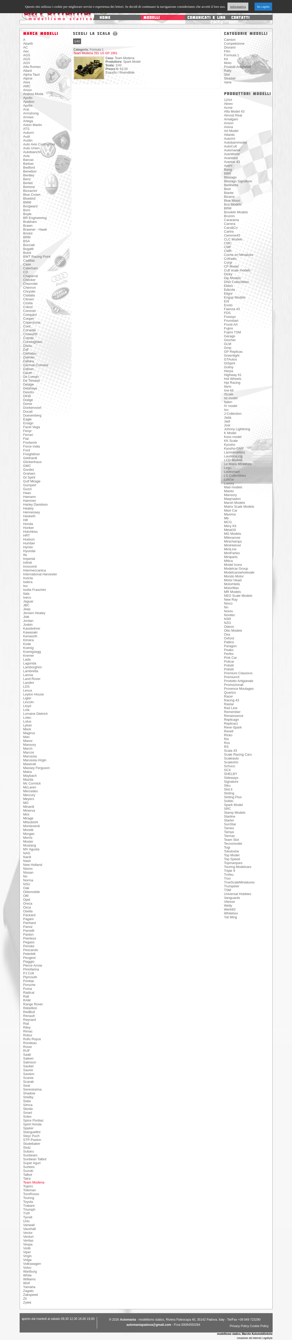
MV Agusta (31, 849)
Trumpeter (231, 886)
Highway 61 (233, 375)
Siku (227, 785)
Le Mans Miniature (238, 464)
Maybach (30, 776)
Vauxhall (29, 1229)
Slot (227, 74)
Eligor (228, 293)
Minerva (29, 810)
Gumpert (29, 485)
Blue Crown (32, 195)
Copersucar (32, 322)
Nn (25, 876)
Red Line (231, 708)
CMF (227, 247)
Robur (27, 1035)
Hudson (29, 539)
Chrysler (29, 291)
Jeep (26, 609)
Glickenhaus (32, 462)
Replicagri (231, 720)
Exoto (228, 305)
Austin (28, 140)
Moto (228, 63)
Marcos (28, 752)
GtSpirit (229, 363)
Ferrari (28, 435)
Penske (28, 946)
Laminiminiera (234, 452)
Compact (30, 315)
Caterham (30, 268)
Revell (228, 731)
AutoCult (230, 146)
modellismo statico (61, 19)
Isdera (28, 582)
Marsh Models (234, 503)
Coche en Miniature (238, 255)
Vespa (28, 1244)
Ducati (28, 411)
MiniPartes (232, 553)
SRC (227, 809)
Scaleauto (231, 758)
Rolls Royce (32, 1039)
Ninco (228, 603)
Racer (228, 696)
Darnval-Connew (35, 365)
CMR (228, 251)
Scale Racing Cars (238, 754)
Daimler (29, 357)
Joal (227, 425)
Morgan (29, 834)
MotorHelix (232, 584)
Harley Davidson (35, 504)
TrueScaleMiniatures (239, 882)
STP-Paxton (32, 1140)
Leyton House (33, 694)
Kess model (233, 437)
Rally (228, 71)
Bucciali (29, 245)
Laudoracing (233, 456)
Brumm (229, 216)
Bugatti (28, 249)
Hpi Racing (232, 383)
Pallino (229, 642)
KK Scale (231, 441)
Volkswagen (32, 1264)
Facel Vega (31, 427)
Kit (226, 59)
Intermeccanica (34, 570)
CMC (228, 243)
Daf (25, 349)
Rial (26, 1023)
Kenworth (30, 636)
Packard (29, 915)
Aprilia (28, 105)
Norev (228, 611)
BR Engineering (35, 218)
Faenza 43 (232, 309)
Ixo (226, 410)
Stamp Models (235, 812)
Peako (229, 650)
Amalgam (231, 119)
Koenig (28, 648)
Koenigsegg (32, 652)
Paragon (230, 646)
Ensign (28, 423)
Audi (26, 136)
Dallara (28, 361)
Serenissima (32, 1089)
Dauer (27, 373)
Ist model (231, 398)
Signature (231, 781)
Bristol (28, 233)
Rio (226, 739)
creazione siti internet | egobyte (254, 1338)
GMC (27, 466)
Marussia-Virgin (34, 760)
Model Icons (233, 565)
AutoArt (229, 138)
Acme (228, 107)
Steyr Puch (31, 1136)
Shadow (29, 1093)
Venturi (28, 1237)
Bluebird (29, 198)
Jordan (28, 621)
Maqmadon (232, 499)
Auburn (28, 133)
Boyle (27, 214)
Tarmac (229, 836)
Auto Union (31, 148)
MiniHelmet (232, 545)
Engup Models (235, 297)
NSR (227, 619)
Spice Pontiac (33, 1120)
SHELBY (230, 774)
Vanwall (29, 1225)
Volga (27, 1260)
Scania (28, 1078)
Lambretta (30, 671)
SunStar (230, 824)
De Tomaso (31, 380)
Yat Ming (230, 917)
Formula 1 (231, 55)
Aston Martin (32, 125)
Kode (27, 644)
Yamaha (29, 1287)
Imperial (29, 559)
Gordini (28, 470)
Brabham (30, 222)
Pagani (28, 919)
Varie (228, 82)
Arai (26, 109)
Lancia (28, 675)
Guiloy (229, 367)
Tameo (229, 828)
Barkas (28, 164)
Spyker (28, 1128)
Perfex (229, 654)
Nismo (28, 869)
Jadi (227, 421)
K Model (230, 433)
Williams (29, 1279)
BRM (27, 237)
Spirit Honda (32, 1124)
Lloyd (27, 706)
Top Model (232, 855)
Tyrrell (27, 1217)
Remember (232, 712)
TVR (26, 1213)
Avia (26, 156)
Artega (28, 121)
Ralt (26, 996)
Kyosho (229, 444)
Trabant (29, 1206)
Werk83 (230, 909)
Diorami (230, 47)
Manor (28, 741)
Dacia (27, 346)
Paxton (28, 934)
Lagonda (29, 663)
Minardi (28, 807)
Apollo (28, 98)
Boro (26, 210)
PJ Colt (28, 973)
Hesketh (29, 516)
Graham (29, 473)
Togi (227, 847)
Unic (26, 1221)
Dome (27, 404)
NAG (26, 853)
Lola (26, 710)
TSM (227, 890)
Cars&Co (231, 228)
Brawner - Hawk (35, 229)
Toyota (28, 1202)
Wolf (26, 1283)
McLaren (29, 787)
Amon (27, 90)
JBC (26, 605)
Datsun (28, 369)
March (28, 748)
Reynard (29, 1020)
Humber (29, 543)
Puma (27, 989)
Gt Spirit (29, 477)
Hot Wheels (232, 379)
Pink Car (230, 658)
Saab (27, 1054)
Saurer (28, 1070)
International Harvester (40, 574)
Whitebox (231, 913)
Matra (27, 772)
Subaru (28, 1151)
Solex (27, 1116)
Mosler (28, 841)
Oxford (229, 638)
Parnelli (28, 930)
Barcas (28, 160)
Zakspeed (30, 1295)
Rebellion (30, 1008)
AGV (26, 63)
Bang (228, 169)
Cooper (28, 318)
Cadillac (29, 260)
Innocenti (30, 566)
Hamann (29, 497)
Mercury (29, 795)
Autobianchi (32, 152)
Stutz (27, 1147)
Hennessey (31, 512)
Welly (228, 905)
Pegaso (29, 942)
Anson (229, 123)
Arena (228, 127)
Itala (26, 593)
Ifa (25, 555)
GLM (227, 344)
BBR (227, 173)
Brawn (28, 226)
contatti (240, 17)
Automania (232, 150)
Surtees (29, 1167)
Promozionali (233, 685)
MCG (228, 522)
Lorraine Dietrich (35, 714)
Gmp (227, 348)
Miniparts (231, 557)
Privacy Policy (239, 1326)
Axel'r (228, 166)
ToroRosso (31, 1194)
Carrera (229, 224)
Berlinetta (231, 185)
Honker (28, 528)
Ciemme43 (232, 235)
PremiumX (232, 677)
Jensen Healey (34, 613)
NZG (227, 623)
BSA (26, 241)
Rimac (28, 1031)
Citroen (28, 299)
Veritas (28, 1240)
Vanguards (232, 898)
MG (26, 803)
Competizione (234, 43)
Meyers (28, 799)
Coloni (28, 307)
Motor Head (233, 580)
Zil (25, 1298)
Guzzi (27, 489)
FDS (227, 313)
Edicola (229, 290)
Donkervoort (32, 408)
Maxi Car (231, 510)
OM (26, 896)
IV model (230, 406)
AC (25, 47)
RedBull (29, 1012)
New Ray (231, 599)
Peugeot (29, 958)
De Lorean (31, 377)
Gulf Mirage (32, 481)
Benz (27, 179)
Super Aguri (32, 1163)
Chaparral (30, 276)
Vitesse (229, 902)
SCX (227, 770)
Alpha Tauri (31, 74)
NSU (26, 884)
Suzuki (28, 1171)
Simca (28, 1105)
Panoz (28, 927)
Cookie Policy (259, 1326)
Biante (229, 193)
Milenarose (232, 537)
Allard (27, 71)
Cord (26, 326)
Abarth (28, 43)
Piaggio (28, 961)
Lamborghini (32, 667)
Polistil (229, 665)
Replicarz (231, 723)
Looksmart (232, 472)
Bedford (29, 167)
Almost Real (233, 115)
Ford (26, 450)
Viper (27, 1252)
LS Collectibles (235, 475)
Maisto (229, 491)
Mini (26, 814)
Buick (27, 253)
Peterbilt (29, 954)
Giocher (230, 340)
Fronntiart (231, 321)
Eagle (27, 419)
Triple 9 (229, 871)
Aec (26, 51)
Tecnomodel (233, 843)
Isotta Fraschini (34, 590)
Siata (27, 1101)
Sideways (231, 778)
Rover (27, 1047)
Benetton (30, 171)
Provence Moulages (239, 689)
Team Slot (231, 840)
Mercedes (30, 791)
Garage (229, 336)
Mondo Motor (234, 576)
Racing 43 (231, 700)
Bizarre (229, 197)
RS (226, 747)
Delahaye (30, 388)
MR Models (232, 592)
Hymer (28, 547)
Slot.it (228, 789)
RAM (27, 1000)
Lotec (27, 717)
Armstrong (31, 113)
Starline (229, 816)
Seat (26, 1085)
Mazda (28, 779)
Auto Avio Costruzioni (39, 144)
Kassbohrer (31, 628)
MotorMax (231, 588)
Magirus (29, 733)
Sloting (229, 793)
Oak (26, 888)
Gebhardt (30, 458)
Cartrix (229, 231)
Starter (229, 820)
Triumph (29, 1209)
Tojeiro (28, 1186)
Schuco (229, 766)
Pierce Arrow (32, 965)
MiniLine (230, 549)
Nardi (27, 857)
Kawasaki (30, 632)
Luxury (229, 483)
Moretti (28, 830)
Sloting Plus (233, 797)
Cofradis (230, 259)
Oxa (227, 634)
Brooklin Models (236, 212)
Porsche (29, 985)
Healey (28, 508)
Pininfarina (31, 969)
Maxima (230, 514)
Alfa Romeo (32, 67)
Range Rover (33, 1004)
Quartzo (230, 692)
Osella (28, 911)
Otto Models (233, 630)
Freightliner (31, 454)
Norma (28, 880)
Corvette (29, 330)
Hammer (29, 501)
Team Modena (33, 1182)
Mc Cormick (32, 783)
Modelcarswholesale (239, 572)
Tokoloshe (231, 851)
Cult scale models (237, 270)
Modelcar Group (236, 568)
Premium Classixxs (238, 673)
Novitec (229, 615)
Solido (228, 801)
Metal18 (230, 530)
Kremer (28, 655)
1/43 (77, 41)
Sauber (28, 1066)
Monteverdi (31, 826)
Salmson (29, 1062)
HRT (26, 535)
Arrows (28, 117)
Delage (28, 384)
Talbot (27, 1175)
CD (25, 272)
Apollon (28, 102)
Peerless (29, 938)
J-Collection (233, 414)
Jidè (26, 617)
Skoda (28, 1109)
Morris (28, 838)
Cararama (231, 220)
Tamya (229, 832)
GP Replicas (233, 352)
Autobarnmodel (235, 142)
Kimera (28, 640)
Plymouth (30, 977)
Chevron (29, 287)
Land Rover (32, 679)
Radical (28, 992)
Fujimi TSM (232, 332)
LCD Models (233, 460)
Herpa (228, 371)
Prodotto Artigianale (238, 681)
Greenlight (232, 355)
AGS (26, 55)
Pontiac (28, 981)
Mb (226, 518)
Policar (229, 661)
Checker (29, 280)
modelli (152, 17)
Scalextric (231, 762)
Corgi (228, 262)
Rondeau (30, 1043)
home (105, 17)
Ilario (227, 386)
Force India (31, 446)
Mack (27, 729)
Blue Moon (232, 200)
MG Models (232, 534)
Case (27, 264)
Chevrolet (30, 284)
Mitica (228, 561)
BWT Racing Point (37, 256)
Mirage (28, 818)
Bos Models (233, 204)
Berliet (28, 183)
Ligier (27, 698)
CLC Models (233, 239)
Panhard (29, 923)
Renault (29, 1016)
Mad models (233, 487)
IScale (228, 394)
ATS (26, 129)
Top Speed (232, 859)
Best (227, 189)
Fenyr (27, 431)
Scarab (28, 1082)
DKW (27, 396)
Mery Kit (230, 526)
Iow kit (229, 390)
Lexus (27, 690)
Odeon (229, 627)
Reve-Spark (233, 727)
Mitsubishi (30, 822)
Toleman (29, 1190)
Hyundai (29, 551)
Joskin (28, 624)
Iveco (27, 597)
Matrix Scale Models (239, 506)
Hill (25, 520)
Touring (28, 1198)
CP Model (231, 266)
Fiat (26, 439)
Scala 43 (230, 751)
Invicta (28, 578)
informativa (238, 7)
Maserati (29, 764)
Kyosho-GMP (234, 448)
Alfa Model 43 (234, 111)
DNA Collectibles (236, 282)
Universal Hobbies (237, 894)
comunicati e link (206, 17)
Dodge (28, 400)
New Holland (32, 865)
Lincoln (28, 702)
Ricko (228, 735)
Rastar (229, 704)
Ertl (226, 301)
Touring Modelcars (237, 867)
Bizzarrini (30, 191)
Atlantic (229, 135)
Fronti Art (231, 324)
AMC (27, 86)
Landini (28, 683)
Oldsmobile (31, 892)
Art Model (231, 131)
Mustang (29, 845)
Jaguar (28, 601)
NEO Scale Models (238, 596)
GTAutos (230, 359)
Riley (27, 1027)
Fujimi (228, 328)
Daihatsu (29, 353)
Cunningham (32, 342)
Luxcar (229, 479)
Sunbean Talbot (34, 1159)
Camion (230, 40)
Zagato (28, 1291)
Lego (228, 468)
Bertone (29, 187)
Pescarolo (30, 950)
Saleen (28, 1058)
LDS (26, 686)
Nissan (28, 872)
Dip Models (232, 278)
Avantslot (231, 158)
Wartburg (30, 1271)
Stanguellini (32, 1132)
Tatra (27, 1178)
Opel (26, 900)
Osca (27, 907)
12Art (228, 100)
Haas (27, 493)
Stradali (229, 78)
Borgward (30, 206)
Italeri (228, 402)
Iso (25, 586)
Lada (27, 659)
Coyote (28, 338)
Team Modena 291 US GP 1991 (95, 53)
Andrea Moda (33, 94)
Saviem (28, 1074)
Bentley (28, 175)
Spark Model (233, 805)
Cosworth (30, 334)
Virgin (27, 1256)
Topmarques (233, 863)
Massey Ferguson (36, 768)
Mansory (29, 745)
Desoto (28, 392)
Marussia (30, 756)
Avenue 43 (232, 162)
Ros (227, 743)
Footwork (30, 442)
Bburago (230, 177)
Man (26, 737)
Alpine (28, 78)
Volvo (27, 1268)
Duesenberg (32, 415)
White (27, 1275)
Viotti (27, 1248)
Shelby (28, 1097)
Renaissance (233, 716)
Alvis (26, 82)
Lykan (27, 725)
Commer (29, 311)
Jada (227, 417)
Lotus (27, 721)
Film (227, 51)
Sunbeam (30, 1155)
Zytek (27, 1302)
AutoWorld (232, 154)
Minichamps (233, 541)
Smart (27, 1113)
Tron (227, 878)
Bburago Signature (238, 181)
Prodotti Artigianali (237, 67)
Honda (28, 524)
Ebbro (228, 286)
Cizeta (28, 303)
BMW (27, 202)
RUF (26, 1051)
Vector (28, 1233)
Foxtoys (230, 317)
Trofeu (229, 874)
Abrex (228, 104)
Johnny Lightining (237, 429)
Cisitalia (29, 295)
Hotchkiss (30, 532)
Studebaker (32, 1144)
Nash (27, 861)
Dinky (228, 274)
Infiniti (27, 563)
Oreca (27, 903)
